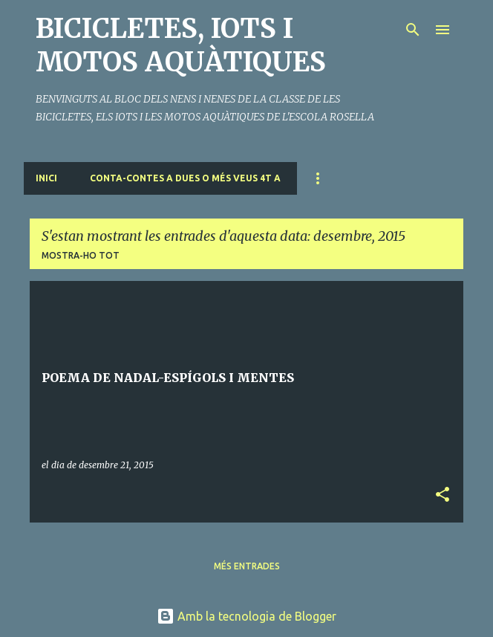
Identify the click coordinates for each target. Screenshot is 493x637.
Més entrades (247, 566)
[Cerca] (413, 30)
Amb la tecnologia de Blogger (246, 616)
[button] (442, 495)
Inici (46, 178)
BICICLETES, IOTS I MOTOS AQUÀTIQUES (181, 45)
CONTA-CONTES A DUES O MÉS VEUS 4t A (185, 178)
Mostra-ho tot (81, 255)
